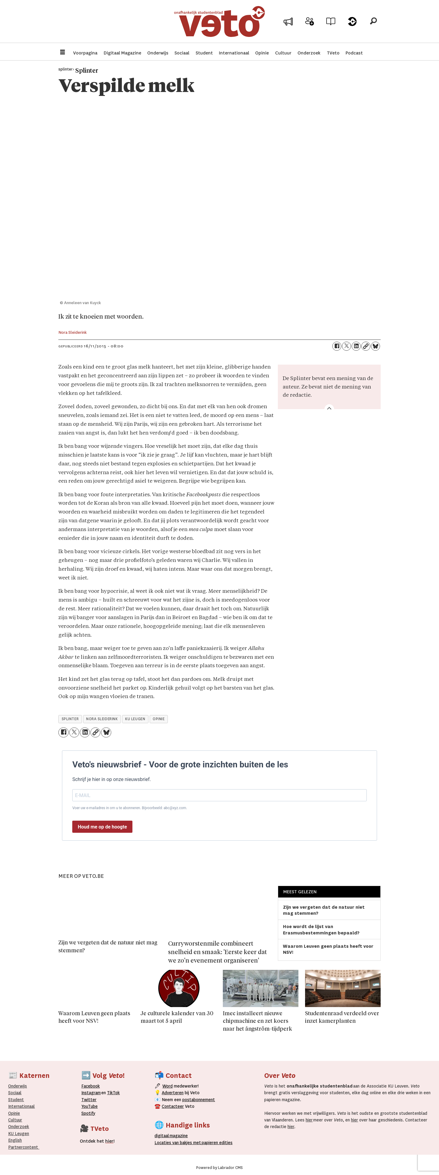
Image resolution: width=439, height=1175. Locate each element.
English (15, 1140)
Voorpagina (85, 53)
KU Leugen (18, 1133)
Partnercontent (23, 1147)
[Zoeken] (373, 23)
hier (309, 1120)
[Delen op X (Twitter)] (346, 346)
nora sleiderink (102, 719)
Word (167, 1086)
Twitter (88, 1099)
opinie (158, 719)
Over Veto (352, 25)
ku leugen (135, 719)
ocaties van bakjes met (177, 1142)
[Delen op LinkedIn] (356, 346)
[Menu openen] (62, 52)
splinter (70, 719)
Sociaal (181, 53)
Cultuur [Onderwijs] (15, 1120)
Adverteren (173, 1092)
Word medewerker (309, 27)
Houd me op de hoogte (102, 827)
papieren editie (215, 1142)
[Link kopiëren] (365, 346)
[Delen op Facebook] (336, 346)
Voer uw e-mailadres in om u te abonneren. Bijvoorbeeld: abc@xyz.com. (129, 808)
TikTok (113, 1092)
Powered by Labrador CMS (219, 1167)
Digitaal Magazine (122, 53)
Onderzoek (309, 53)
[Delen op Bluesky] (375, 346)
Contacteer (173, 1106)
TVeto (333, 53)
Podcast (354, 53)
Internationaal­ (21, 1106)
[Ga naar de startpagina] (219, 22)
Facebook (90, 1086)
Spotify (88, 1113)
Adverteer (288, 25)
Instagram (91, 1092)
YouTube (89, 1106)
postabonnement (198, 1099)
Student (204, 53)
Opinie (262, 53)
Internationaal (234, 53)
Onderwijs (157, 53)
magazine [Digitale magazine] (172, 1135)
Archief (331, 25)
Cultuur (283, 53)
